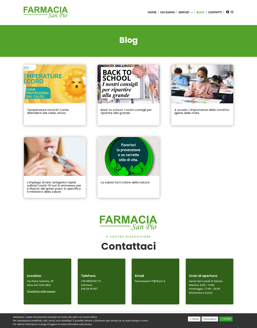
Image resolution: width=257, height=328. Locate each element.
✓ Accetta (226, 318)
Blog (201, 12)
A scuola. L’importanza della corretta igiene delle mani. (201, 111)
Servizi (184, 12)
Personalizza (209, 319)
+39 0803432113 (91, 281)
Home (152, 12)
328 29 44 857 (89, 288)
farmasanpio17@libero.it (150, 281)
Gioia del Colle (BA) (39, 285)
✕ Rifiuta (194, 319)
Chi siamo (167, 12)
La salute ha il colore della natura (125, 182)
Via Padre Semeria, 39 (40, 281)
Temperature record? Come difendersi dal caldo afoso (48, 111)
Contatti (215, 12)
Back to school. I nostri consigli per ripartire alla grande (126, 111)
